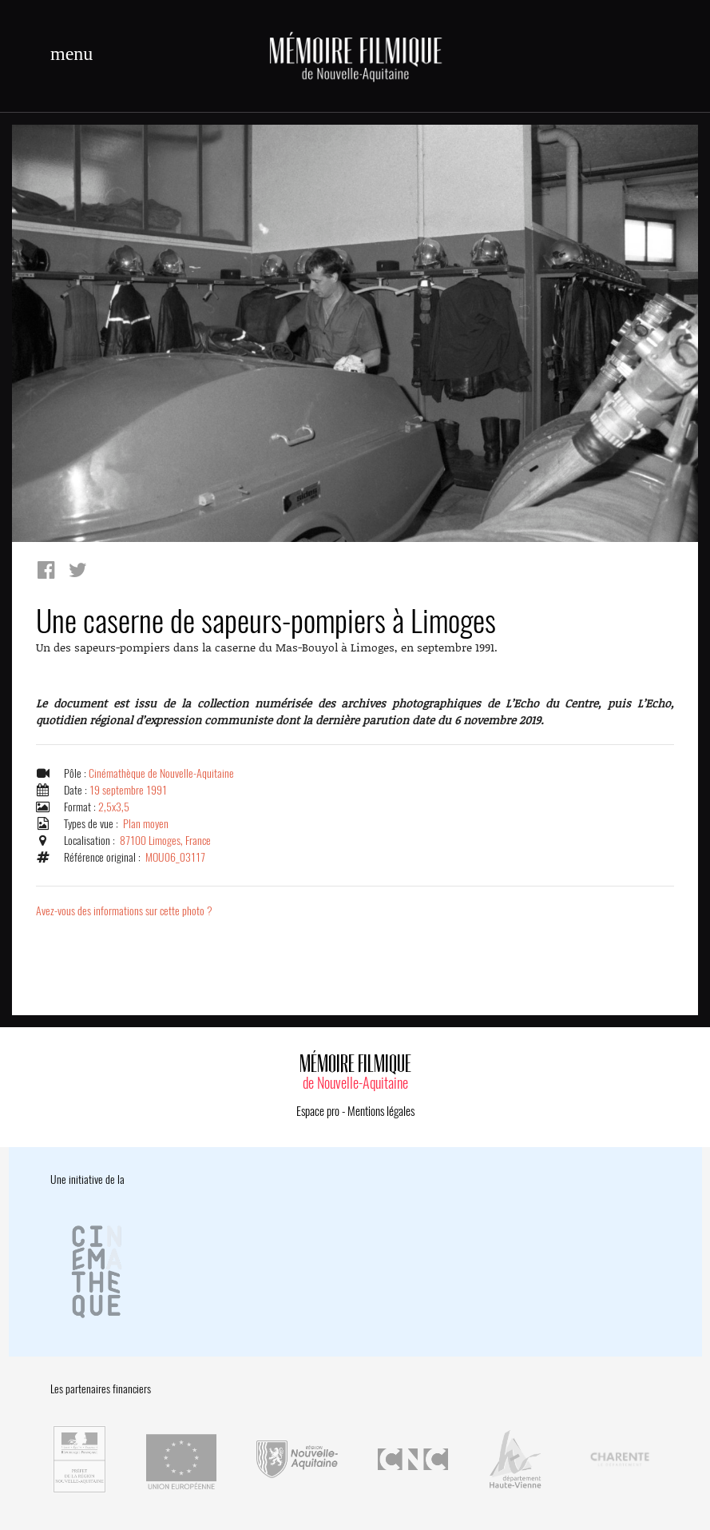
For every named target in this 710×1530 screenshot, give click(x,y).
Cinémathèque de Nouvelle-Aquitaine (161, 773)
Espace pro (317, 1111)
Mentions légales (380, 1111)
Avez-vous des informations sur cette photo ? (124, 910)
